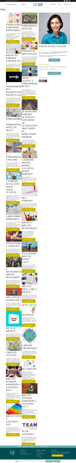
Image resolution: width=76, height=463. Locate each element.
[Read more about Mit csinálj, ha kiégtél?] (13, 309)
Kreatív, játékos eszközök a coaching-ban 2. (13, 384)
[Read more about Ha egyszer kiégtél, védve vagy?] (29, 271)
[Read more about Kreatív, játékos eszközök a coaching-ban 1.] (29, 417)
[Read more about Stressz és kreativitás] (29, 64)
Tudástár (23, 4)
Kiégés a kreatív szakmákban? (30, 226)
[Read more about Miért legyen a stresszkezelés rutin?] (29, 98)
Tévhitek (28, 315)
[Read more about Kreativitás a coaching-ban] (13, 434)
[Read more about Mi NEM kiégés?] (13, 339)
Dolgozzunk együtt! (12, 4)
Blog (60, 4)
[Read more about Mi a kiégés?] (29, 381)
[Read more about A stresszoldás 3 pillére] (13, 170)
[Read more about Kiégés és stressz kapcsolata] (13, 70)
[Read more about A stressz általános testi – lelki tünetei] (13, 202)
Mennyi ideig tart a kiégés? (29, 289)
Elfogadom (49, 461)
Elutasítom (57, 461)
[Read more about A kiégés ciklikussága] (29, 357)
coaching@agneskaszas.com (11, 0)
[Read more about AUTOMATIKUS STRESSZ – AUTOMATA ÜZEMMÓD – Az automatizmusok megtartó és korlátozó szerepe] (29, 146)
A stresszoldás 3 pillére (15, 157)
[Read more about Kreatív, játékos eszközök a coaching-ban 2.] (13, 401)
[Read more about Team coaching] (29, 444)
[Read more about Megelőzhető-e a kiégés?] (13, 255)
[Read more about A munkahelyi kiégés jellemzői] (13, 286)
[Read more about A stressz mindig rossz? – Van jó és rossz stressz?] (29, 184)
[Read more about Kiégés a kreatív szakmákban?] (29, 239)
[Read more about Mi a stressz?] (29, 209)
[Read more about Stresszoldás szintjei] (29, 39)
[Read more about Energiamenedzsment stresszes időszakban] (13, 41)
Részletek (17, 461)
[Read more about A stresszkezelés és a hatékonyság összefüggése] (13, 105)
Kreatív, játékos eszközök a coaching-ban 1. (29, 401)
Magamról (53, 4)
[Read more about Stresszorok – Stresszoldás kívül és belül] (13, 140)
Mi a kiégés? (29, 369)
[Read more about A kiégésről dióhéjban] (13, 229)
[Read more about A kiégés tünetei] (13, 364)
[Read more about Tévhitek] (29, 325)
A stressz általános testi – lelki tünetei (13, 187)
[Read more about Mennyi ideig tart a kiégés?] (29, 301)
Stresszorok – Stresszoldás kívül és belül (15, 125)
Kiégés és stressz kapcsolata (13, 58)
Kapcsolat (67, 4)
